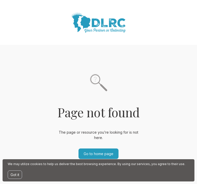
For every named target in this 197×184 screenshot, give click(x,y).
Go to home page (98, 154)
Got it (15, 174)
